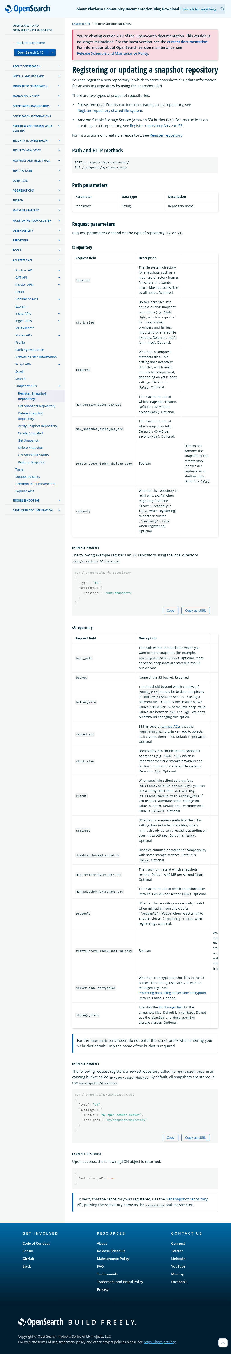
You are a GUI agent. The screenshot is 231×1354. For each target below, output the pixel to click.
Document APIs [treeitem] (26, 299)
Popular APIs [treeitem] (24, 491)
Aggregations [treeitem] (23, 190)
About (81, 9)
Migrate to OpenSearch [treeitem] (30, 86)
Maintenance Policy (113, 1258)
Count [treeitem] (19, 292)
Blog (157, 9)
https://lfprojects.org (160, 1342)
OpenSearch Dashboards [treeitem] (31, 106)
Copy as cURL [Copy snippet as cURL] (195, 610)
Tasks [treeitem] (19, 469)
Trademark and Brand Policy (120, 1281)
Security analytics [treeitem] (27, 150)
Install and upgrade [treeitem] (28, 76)
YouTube (178, 1266)
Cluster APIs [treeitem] (24, 284)
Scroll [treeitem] (19, 371)
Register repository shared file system (110, 110)
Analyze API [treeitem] (24, 270)
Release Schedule (111, 1251)
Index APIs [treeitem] (23, 313)
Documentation (139, 9)
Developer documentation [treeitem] (33, 510)
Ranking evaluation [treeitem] (29, 350)
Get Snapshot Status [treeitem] (33, 455)
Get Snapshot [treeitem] (28, 440)
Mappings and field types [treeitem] (31, 161)
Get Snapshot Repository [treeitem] (36, 406)
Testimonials (107, 1274)
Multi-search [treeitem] (25, 328)
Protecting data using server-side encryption (172, 993)
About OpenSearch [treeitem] (26, 66)
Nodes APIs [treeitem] (23, 335)
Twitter (177, 1251)
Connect (178, 1243)
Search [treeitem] (18, 200)
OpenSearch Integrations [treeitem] (32, 116)
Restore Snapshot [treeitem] (31, 462)
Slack (27, 1266)
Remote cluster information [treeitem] (36, 357)
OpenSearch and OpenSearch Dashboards (32, 28)
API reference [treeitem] (23, 260)
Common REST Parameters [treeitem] (35, 484)
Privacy (103, 1289)
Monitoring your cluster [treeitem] (32, 221)
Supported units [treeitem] (27, 476)
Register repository (166, 135)
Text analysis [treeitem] (22, 171)
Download (170, 9)
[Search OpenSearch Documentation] (202, 9)
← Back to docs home (29, 42)
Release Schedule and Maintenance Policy (112, 53)
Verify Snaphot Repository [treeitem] (37, 426)
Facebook (179, 1281)
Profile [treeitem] (20, 342)
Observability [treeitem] (23, 230)
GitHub (28, 1258)
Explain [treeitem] (20, 306)
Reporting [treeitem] (20, 240)
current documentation (187, 41)
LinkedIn (178, 1258)
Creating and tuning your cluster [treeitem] (32, 128)
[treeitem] (59, 66)
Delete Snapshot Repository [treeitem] (30, 416)
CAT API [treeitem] (21, 277)
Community (114, 9)
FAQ (100, 1266)
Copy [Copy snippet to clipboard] (171, 610)
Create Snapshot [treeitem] (30, 433)
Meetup (177, 1274)
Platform (95, 9)
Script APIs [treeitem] (23, 364)
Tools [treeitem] (17, 250)
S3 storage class (171, 1007)
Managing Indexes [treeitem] (26, 96)
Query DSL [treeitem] (20, 180)
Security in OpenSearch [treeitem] (30, 140)
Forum (28, 1251)
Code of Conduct (36, 1243)
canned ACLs (171, 726)
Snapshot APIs (81, 24)
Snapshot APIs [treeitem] (26, 386)
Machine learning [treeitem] (26, 210)
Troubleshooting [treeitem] (26, 500)
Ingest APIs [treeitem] (23, 321)
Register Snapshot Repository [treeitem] (32, 396)
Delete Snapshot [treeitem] (30, 447)
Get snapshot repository (187, 1199)
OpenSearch (28, 9)
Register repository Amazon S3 (156, 125)
